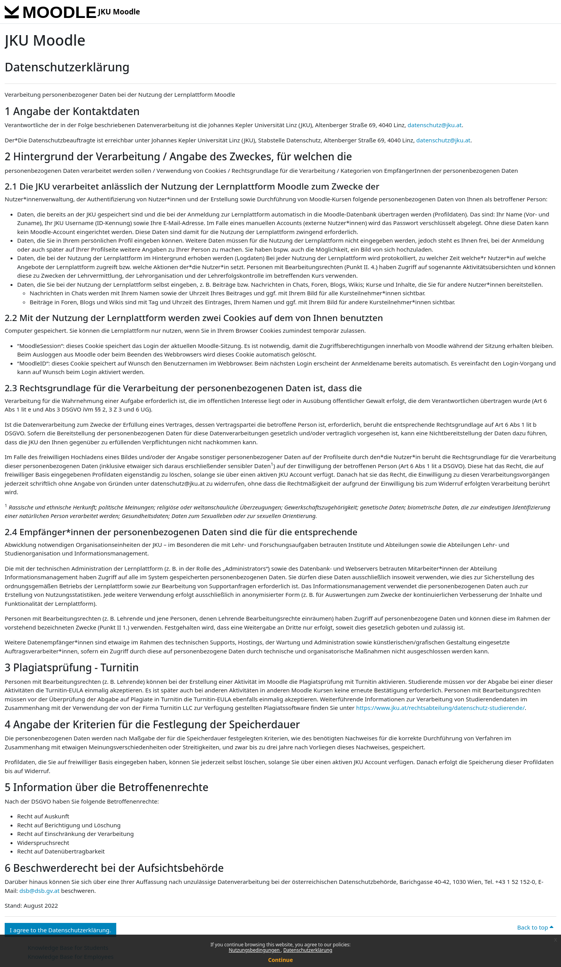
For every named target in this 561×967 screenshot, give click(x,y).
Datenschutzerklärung (307, 950)
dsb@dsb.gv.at (40, 890)
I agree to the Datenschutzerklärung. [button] (60, 930)
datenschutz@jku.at (435, 125)
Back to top (535, 927)
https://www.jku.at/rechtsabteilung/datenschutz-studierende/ (440, 707)
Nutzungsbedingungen (254, 950)
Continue (280, 959)
